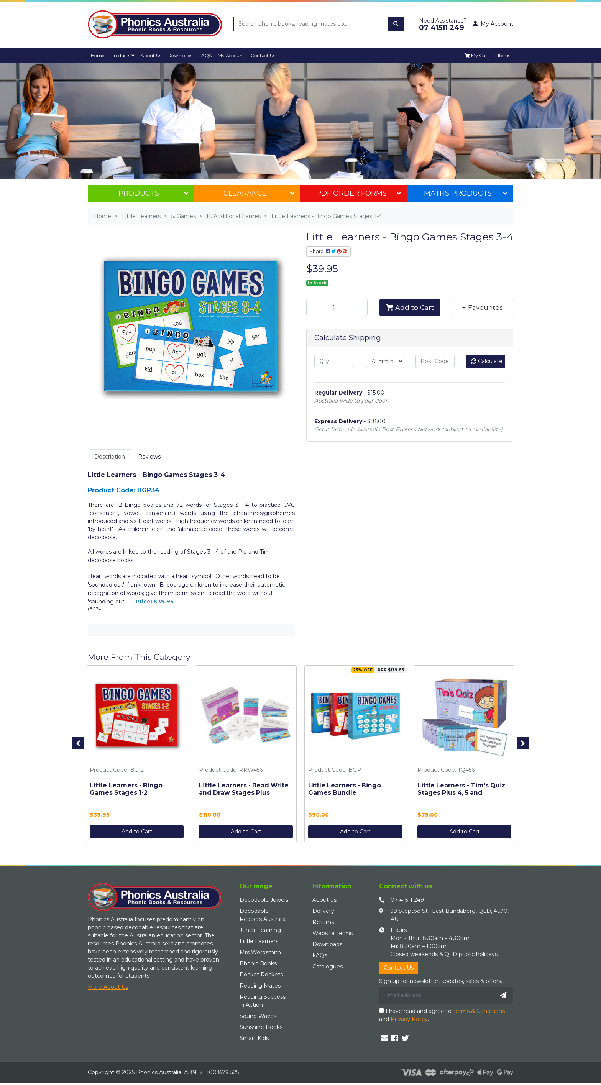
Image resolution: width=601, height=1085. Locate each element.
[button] (482, 307)
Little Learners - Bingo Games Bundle (344, 789)
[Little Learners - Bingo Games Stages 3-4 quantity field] (337, 307)
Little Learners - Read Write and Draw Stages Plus (244, 789)
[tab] (109, 456)
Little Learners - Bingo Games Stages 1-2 (126, 789)
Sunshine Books (261, 1027)
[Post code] (435, 361)
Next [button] (523, 743)
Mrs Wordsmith (260, 952)
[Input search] (311, 24)
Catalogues (327, 966)
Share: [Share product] (328, 251)
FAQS (207, 55)
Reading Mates (260, 986)
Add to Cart (410, 307)
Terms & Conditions (479, 1011)
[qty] (333, 361)
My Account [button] (493, 23)
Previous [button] (78, 743)
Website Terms (332, 933)
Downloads (182, 55)
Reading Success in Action (263, 1001)
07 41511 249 (407, 900)
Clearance (258, 193)
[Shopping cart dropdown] (487, 55)
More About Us (108, 987)
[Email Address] (436, 996)
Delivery (323, 911)
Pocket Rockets (261, 975)
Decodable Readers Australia (263, 915)
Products (123, 55)
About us (324, 900)
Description (109, 456)
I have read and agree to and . (442, 1015)
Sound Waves (258, 1016)
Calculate (486, 361)
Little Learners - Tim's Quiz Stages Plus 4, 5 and (461, 789)
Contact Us (266, 55)
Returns (323, 922)
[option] (136, 755)
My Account (234, 55)
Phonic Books (258, 963)
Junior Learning (260, 930)
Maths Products (465, 193)
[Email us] (384, 1038)
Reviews (149, 456)
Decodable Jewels (264, 900)
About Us (152, 55)
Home (98, 55)
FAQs (319, 955)
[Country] (384, 361)
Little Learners (259, 941)
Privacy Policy (409, 1019)
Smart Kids (254, 1038)
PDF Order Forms (358, 193)
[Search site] (396, 24)
